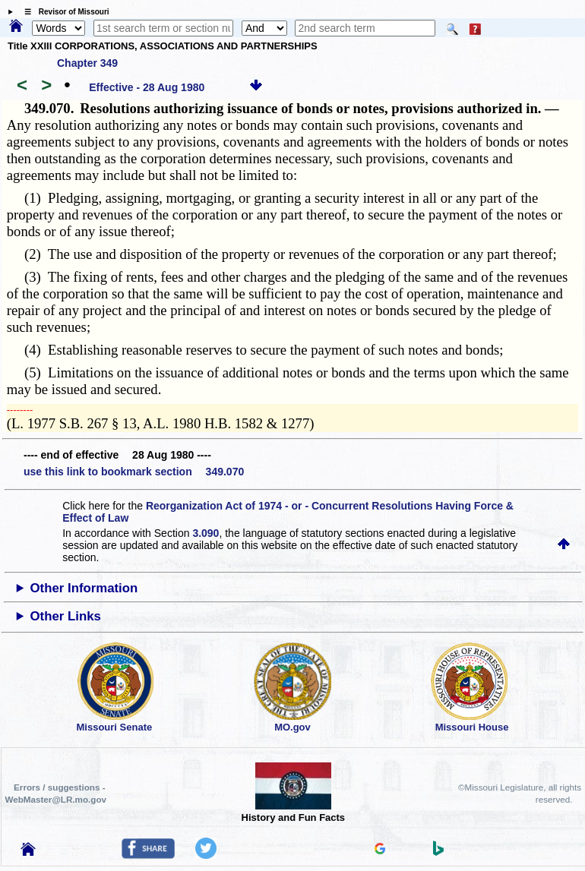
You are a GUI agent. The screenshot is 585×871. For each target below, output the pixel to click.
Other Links (65, 616)
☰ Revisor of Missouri (63, 12)
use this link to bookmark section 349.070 (134, 471)
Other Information (84, 588)
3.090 (205, 533)
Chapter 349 (87, 63)
